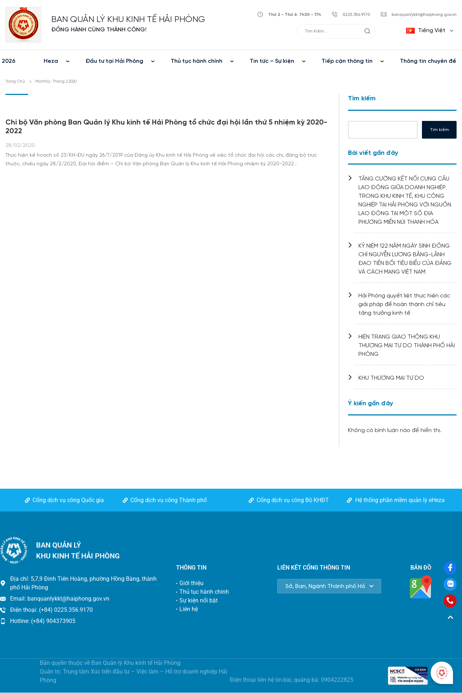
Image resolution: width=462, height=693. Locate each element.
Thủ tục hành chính (196, 61)
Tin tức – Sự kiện (272, 61)
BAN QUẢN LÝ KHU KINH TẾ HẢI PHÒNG (128, 19)
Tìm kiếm (362, 98)
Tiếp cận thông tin (347, 61)
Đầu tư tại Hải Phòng (114, 61)
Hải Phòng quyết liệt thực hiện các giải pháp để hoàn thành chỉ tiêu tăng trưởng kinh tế (404, 304)
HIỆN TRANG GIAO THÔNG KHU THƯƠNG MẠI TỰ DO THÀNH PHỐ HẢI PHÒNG (406, 345)
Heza (51, 61)
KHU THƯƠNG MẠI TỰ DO (391, 378)
